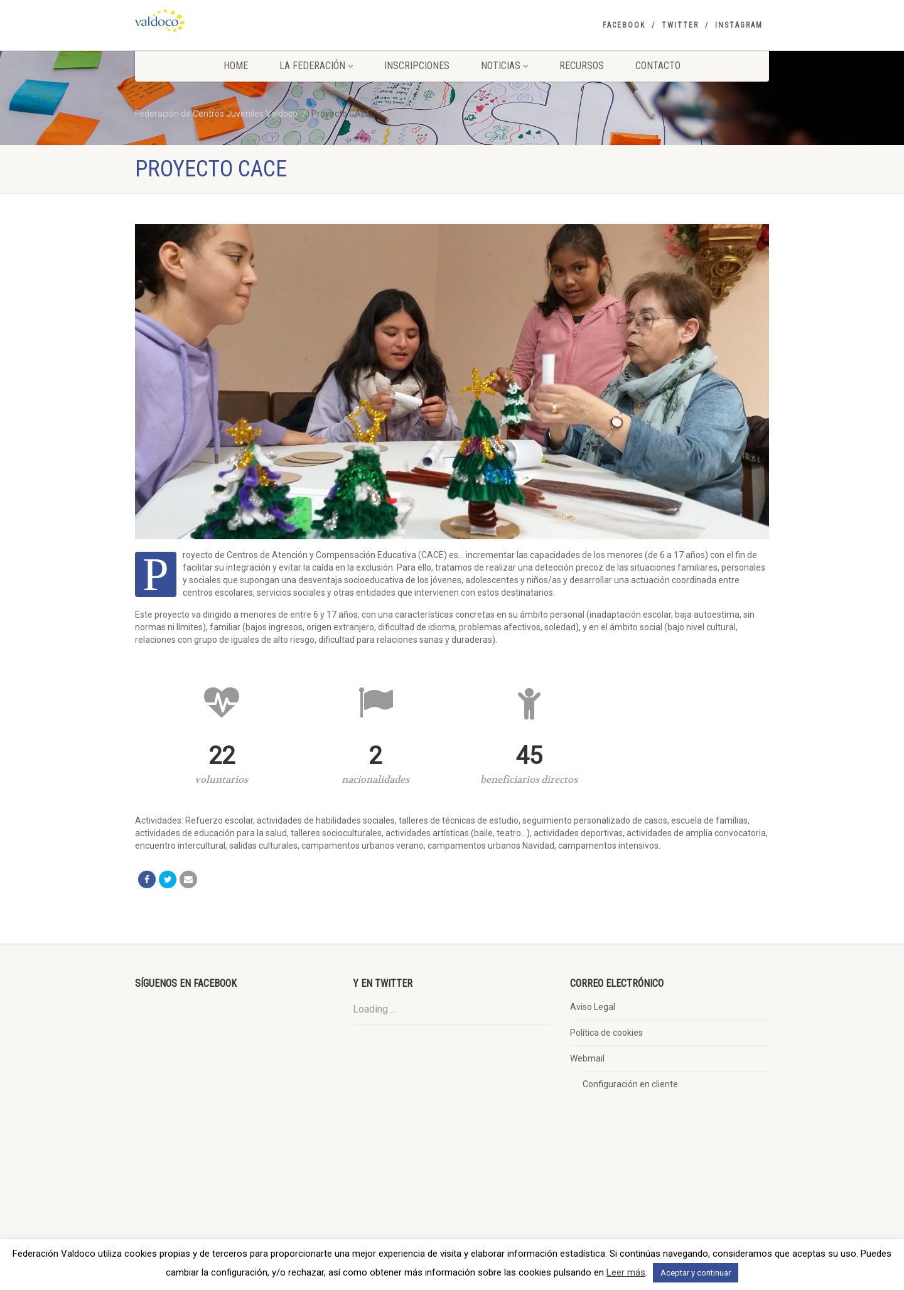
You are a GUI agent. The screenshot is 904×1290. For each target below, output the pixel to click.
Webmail (587, 1058)
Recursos (581, 66)
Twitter (680, 25)
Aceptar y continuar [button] (695, 1272)
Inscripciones (416, 66)
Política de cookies (606, 1033)
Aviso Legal (592, 1007)
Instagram (739, 25)
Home (235, 66)
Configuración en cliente (630, 1084)
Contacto (658, 66)
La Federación (316, 66)
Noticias (504, 66)
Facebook (624, 25)
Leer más (625, 1272)
